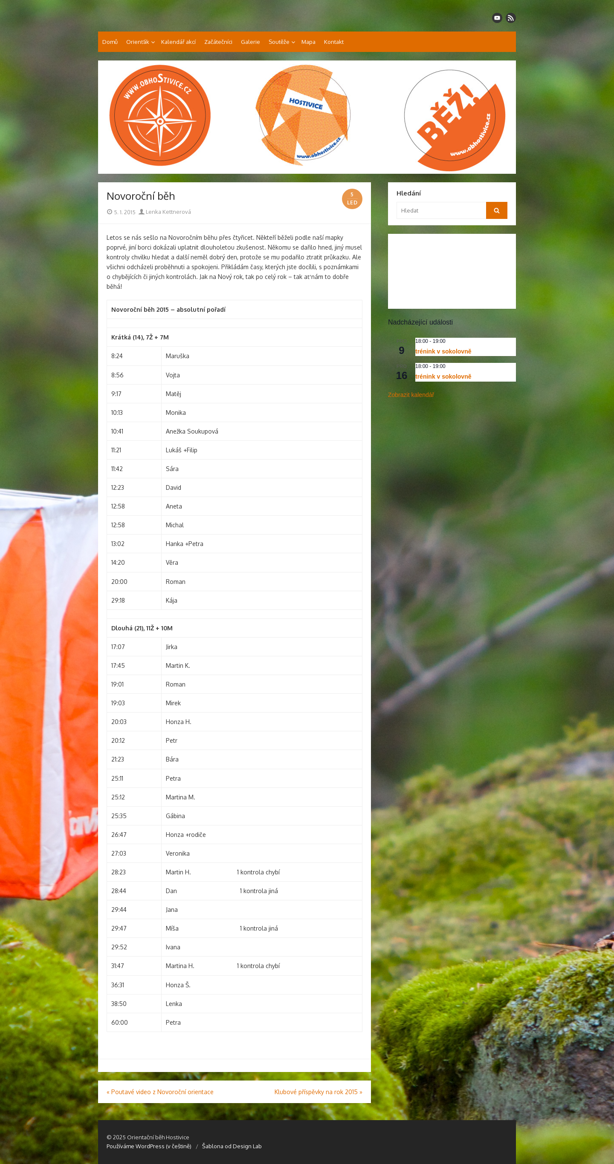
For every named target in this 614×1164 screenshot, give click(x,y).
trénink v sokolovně (443, 351)
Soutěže (279, 41)
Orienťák (137, 41)
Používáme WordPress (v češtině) (149, 1146)
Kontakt (334, 41)
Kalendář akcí (178, 41)
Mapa (308, 41)
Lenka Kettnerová (165, 211)
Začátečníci (218, 41)
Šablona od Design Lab (232, 1146)
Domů (110, 41)
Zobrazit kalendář (411, 394)
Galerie (250, 41)
